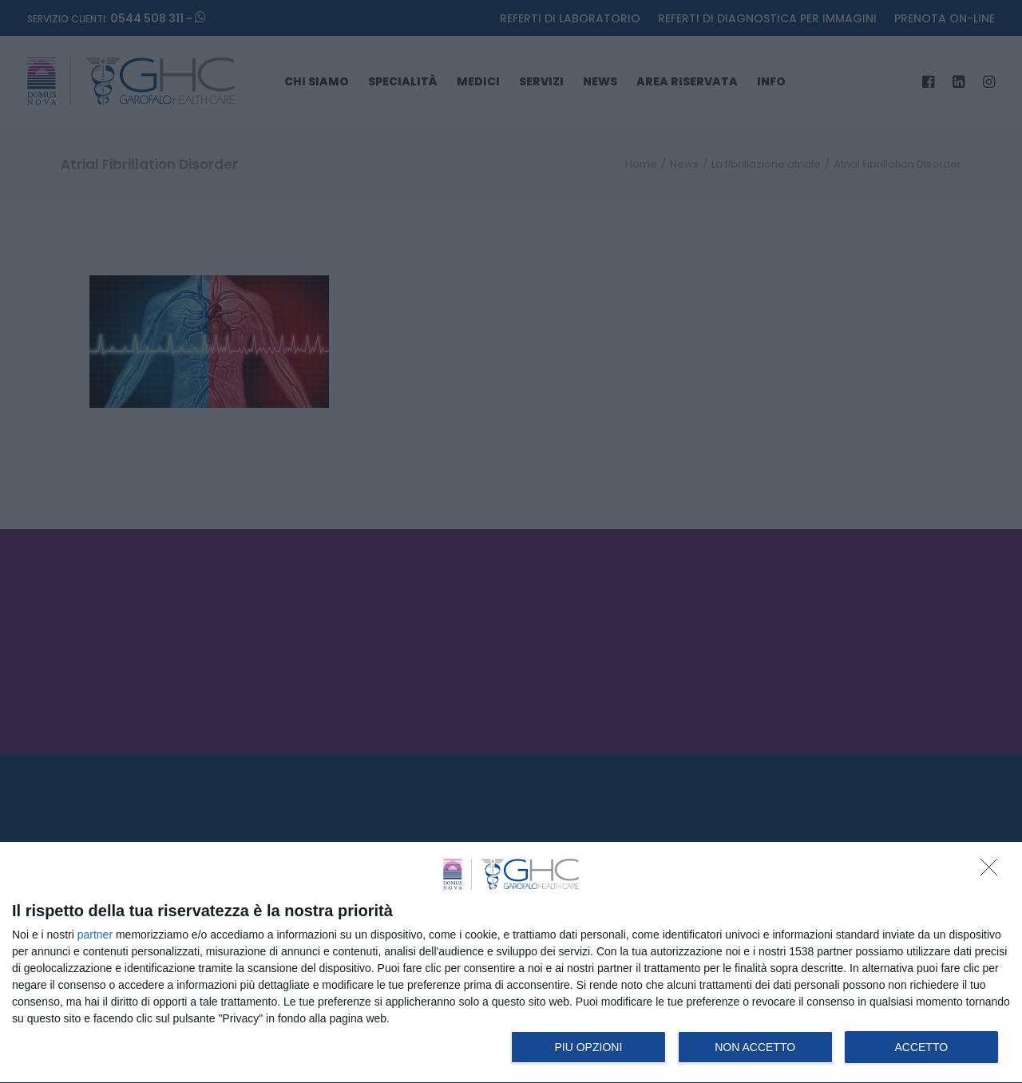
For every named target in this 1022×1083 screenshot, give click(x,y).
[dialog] (511, 963)
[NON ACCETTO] (993, 871)
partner (95, 934)
